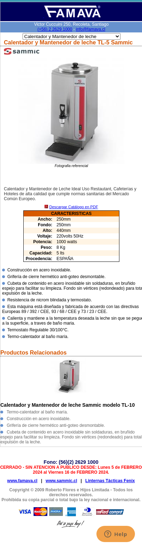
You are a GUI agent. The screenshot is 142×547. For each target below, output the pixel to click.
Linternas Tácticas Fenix (110, 480)
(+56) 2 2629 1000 (54, 29)
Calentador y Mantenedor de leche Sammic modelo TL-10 (67, 405)
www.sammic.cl (61, 480)
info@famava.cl (90, 29)
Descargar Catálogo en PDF (73, 207)
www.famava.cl (22, 480)
